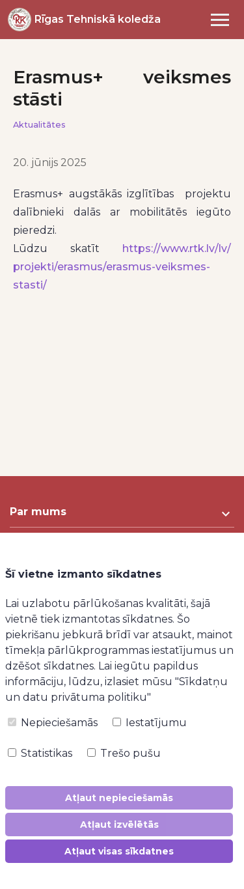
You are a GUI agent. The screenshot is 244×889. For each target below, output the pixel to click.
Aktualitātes (39, 125)
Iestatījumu (150, 722)
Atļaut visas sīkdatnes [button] (119, 851)
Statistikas (40, 753)
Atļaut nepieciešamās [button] (119, 798)
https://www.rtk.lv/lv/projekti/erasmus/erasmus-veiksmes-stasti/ (122, 266)
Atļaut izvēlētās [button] (119, 824)
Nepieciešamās (53, 722)
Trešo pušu (124, 753)
